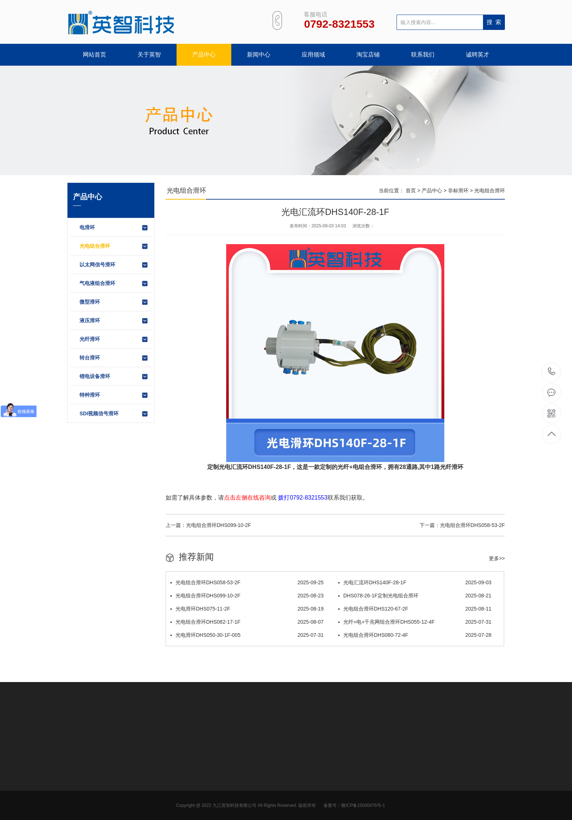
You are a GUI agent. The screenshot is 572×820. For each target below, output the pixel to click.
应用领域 (313, 54)
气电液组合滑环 (114, 283)
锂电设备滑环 (114, 376)
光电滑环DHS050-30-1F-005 (247, 635)
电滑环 (114, 227)
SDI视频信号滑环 (114, 413)
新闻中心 (258, 54)
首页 (411, 190)
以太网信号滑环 (114, 265)
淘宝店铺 (368, 54)
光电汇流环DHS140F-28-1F (414, 582)
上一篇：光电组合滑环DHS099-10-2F (208, 525)
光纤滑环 (114, 339)
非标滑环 (458, 190)
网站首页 (94, 54)
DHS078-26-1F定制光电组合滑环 (414, 595)
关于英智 (149, 54)
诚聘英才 (477, 54)
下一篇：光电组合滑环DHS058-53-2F (462, 525)
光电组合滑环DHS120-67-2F (414, 608)
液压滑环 (114, 320)
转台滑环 (114, 358)
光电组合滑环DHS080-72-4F (414, 635)
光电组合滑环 (114, 246)
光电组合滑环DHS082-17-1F (247, 621)
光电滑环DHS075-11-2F (247, 608)
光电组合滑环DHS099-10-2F (247, 595)
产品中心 (204, 54)
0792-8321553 (551, 372)
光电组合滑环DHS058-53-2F (247, 582)
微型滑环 (114, 302)
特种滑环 (114, 395)
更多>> (497, 558)
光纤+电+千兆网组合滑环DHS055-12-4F (414, 621)
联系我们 (422, 54)
